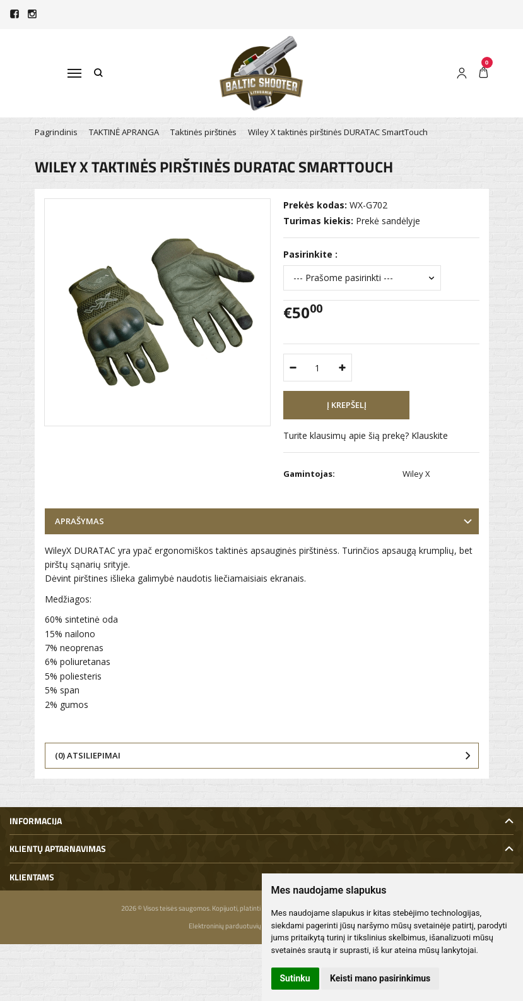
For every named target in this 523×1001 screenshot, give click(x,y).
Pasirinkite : (310, 254)
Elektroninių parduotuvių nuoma (236, 926)
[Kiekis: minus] (292, 367)
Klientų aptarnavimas (57, 848)
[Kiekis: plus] (343, 367)
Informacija (35, 820)
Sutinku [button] (295, 978)
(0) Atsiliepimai (87, 755)
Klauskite (429, 435)
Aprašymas (79, 521)
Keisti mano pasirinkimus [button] (380, 978)
